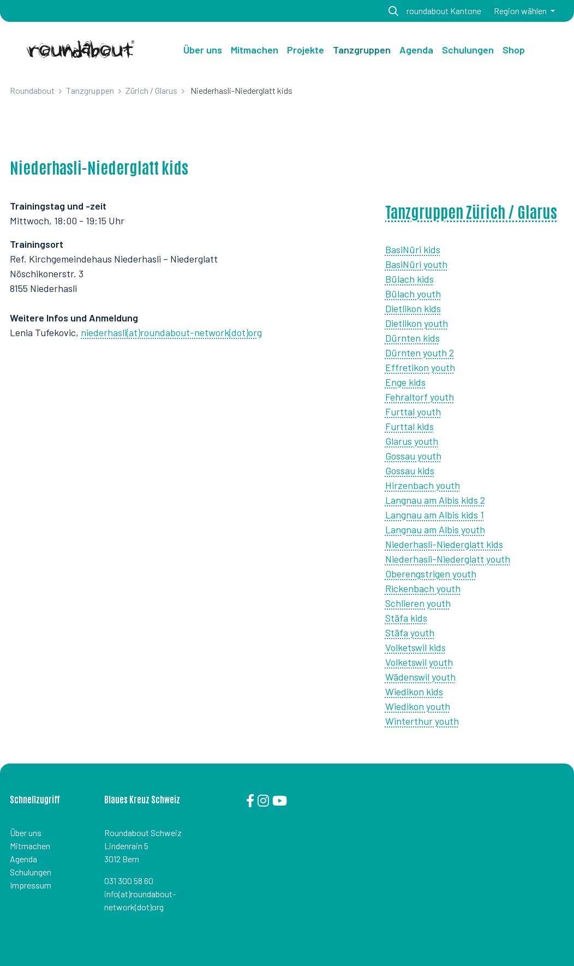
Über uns (202, 50)
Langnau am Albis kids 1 (434, 515)
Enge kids (405, 382)
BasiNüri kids (412, 249)
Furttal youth (413, 412)
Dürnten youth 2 (419, 353)
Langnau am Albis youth (435, 529)
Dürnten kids (412, 338)
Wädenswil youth (420, 677)
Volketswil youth (419, 662)
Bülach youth (413, 294)
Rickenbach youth (423, 588)
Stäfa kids (406, 618)
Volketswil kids (415, 647)
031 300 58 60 (128, 880)
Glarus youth (411, 441)
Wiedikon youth (417, 706)
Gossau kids (409, 470)
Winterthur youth (422, 721)
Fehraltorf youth (419, 397)
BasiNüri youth (416, 264)
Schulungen (30, 872)
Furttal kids (409, 426)
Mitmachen (30, 845)
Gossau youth (413, 456)
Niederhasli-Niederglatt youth (447, 559)
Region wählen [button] (521, 10)
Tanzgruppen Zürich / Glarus (471, 211)
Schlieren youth (418, 603)
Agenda (23, 859)
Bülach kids (409, 279)
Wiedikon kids (414, 691)
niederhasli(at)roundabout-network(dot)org (171, 332)
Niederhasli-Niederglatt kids (444, 544)
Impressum (30, 885)
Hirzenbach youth (422, 485)
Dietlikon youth (416, 323)
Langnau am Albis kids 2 (435, 500)
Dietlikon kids (413, 308)
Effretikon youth (420, 367)
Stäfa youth (409, 633)
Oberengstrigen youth (430, 574)
